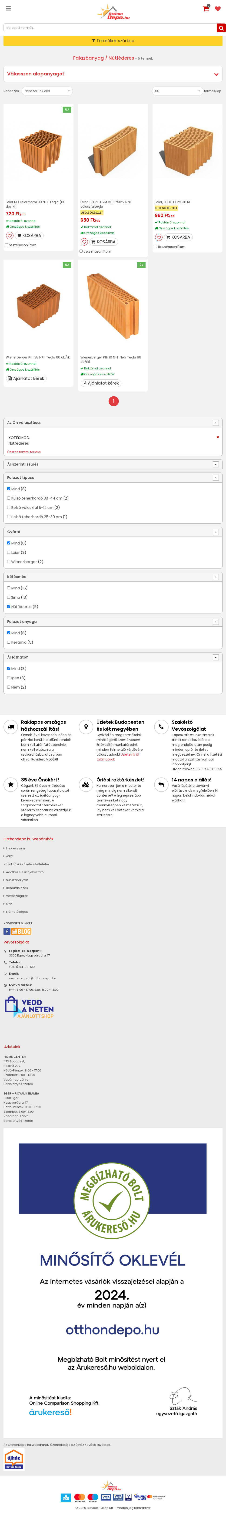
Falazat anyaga (22, 620)
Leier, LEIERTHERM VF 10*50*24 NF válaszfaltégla (106, 204)
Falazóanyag (88, 58)
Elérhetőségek (15, 911)
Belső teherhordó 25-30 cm (36, 516)
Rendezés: (11, 91)
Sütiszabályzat (15, 879)
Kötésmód (17, 576)
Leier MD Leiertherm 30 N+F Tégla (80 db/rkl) (36, 204)
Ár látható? (17, 656)
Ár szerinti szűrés (23, 463)
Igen (15, 677)
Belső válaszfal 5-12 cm (32, 507)
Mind (15, 488)
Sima (15, 596)
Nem (15, 686)
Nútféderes (21, 606)
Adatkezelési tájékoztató (23, 871)
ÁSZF (8, 855)
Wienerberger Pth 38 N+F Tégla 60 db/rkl (33, 359)
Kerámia (19, 641)
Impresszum (14, 847)
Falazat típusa (20, 476)
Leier (15, 551)
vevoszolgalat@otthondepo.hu (32, 977)
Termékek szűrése (113, 41)
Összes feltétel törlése (24, 451)
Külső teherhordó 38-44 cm (36, 497)
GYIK (8, 903)
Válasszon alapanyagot (35, 74)
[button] (47, 91)
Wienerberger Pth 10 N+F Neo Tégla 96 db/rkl (111, 359)
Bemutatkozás (15, 887)
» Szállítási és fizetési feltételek (26, 863)
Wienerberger (24, 561)
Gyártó (13, 531)
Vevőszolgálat (15, 895)
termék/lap (212, 91)
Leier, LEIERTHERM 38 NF (173, 202)
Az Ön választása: (24, 421)
